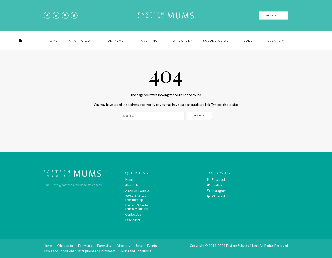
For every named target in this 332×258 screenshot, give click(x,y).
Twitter (214, 185)
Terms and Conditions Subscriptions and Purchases (80, 251)
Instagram (216, 191)
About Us (131, 185)
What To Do (79, 40)
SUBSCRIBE (273, 15)
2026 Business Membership (135, 198)
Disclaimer (132, 220)
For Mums (114, 40)
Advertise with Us (137, 191)
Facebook (216, 179)
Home (52, 40)
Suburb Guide (216, 40)
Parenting (148, 40)
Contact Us (133, 214)
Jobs (248, 40)
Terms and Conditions (135, 251)
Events (274, 40)
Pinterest (216, 196)
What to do (65, 245)
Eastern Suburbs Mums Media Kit (136, 207)
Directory (182, 40)
